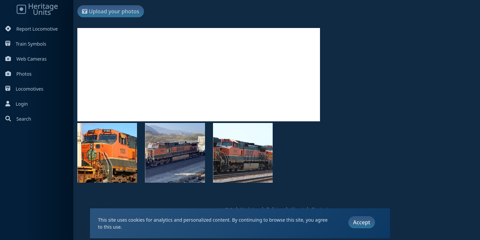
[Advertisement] (198, 74)
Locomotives (24, 89)
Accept (361, 222)
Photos (18, 74)
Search (18, 119)
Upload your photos (110, 11)
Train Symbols (25, 44)
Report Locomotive (31, 29)
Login (16, 104)
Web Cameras (26, 59)
